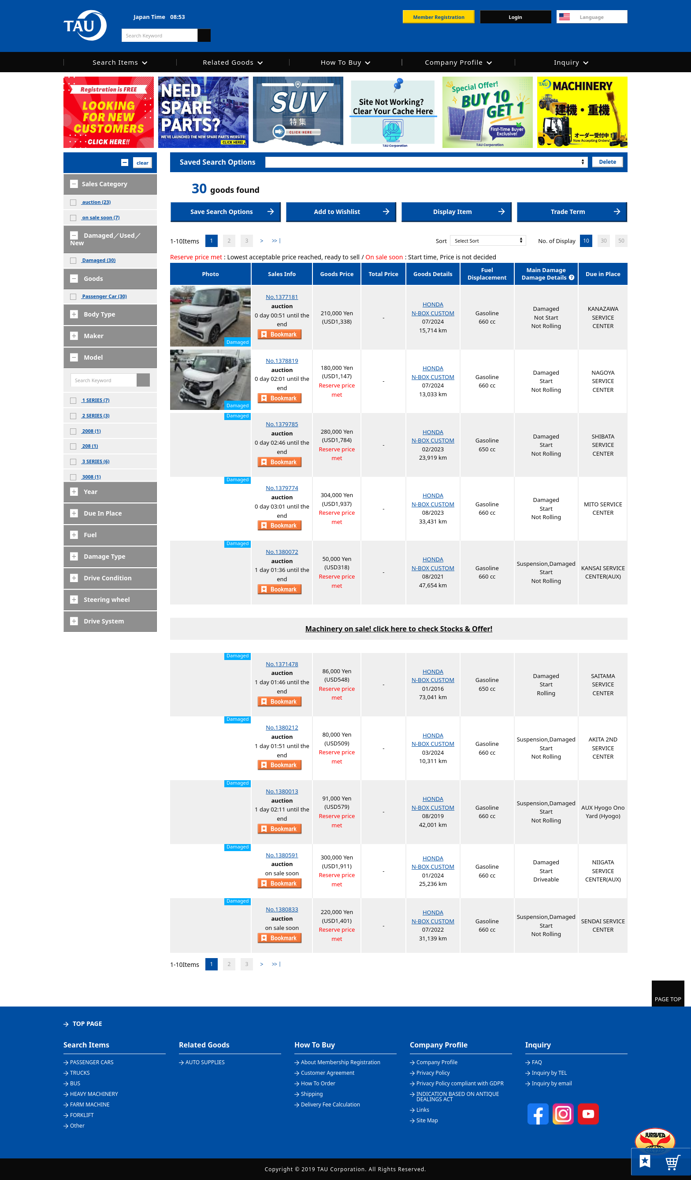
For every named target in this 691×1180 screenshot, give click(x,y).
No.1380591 (282, 855)
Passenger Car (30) (98, 296)
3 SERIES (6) (90, 461)
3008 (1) (85, 476)
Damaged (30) (92, 260)
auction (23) (90, 202)
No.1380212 (282, 727)
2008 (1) (85, 431)
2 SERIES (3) (90, 415)
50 (621, 240)
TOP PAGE (87, 1023)
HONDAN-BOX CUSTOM (433, 308)
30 (604, 240)
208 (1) (84, 446)
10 (586, 240)
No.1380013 (282, 791)
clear (143, 162)
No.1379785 (282, 424)
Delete (607, 162)
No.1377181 (282, 297)
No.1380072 (282, 552)
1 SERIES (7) (90, 400)
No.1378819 (282, 361)
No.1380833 (282, 909)
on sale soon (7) (95, 217)
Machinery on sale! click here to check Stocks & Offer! (398, 629)
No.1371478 (282, 664)
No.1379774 (282, 488)
